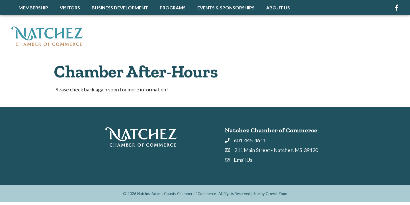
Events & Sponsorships (226, 7)
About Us (278, 7)
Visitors (70, 7)
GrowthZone (276, 193)
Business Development (120, 7)
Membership (33, 7)
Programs (173, 7)
